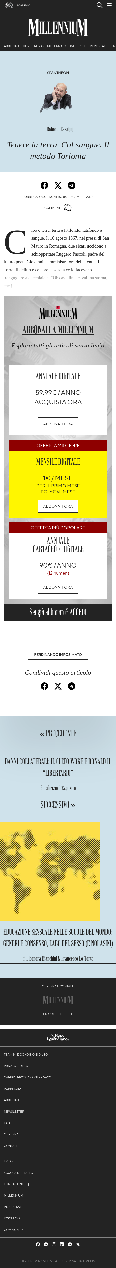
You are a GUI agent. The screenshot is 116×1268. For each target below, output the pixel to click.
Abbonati (11, 46)
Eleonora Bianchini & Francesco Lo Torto (60, 958)
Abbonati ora (58, 423)
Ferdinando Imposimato (58, 654)
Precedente (60, 733)
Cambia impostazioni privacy (27, 1077)
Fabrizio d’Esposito (60, 788)
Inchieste (78, 46)
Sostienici (24, 5)
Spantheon (58, 72)
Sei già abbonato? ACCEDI (58, 612)
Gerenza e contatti (58, 986)
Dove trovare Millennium (44, 46)
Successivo (56, 805)
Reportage (99, 46)
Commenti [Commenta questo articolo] (58, 207)
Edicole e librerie (58, 1014)
